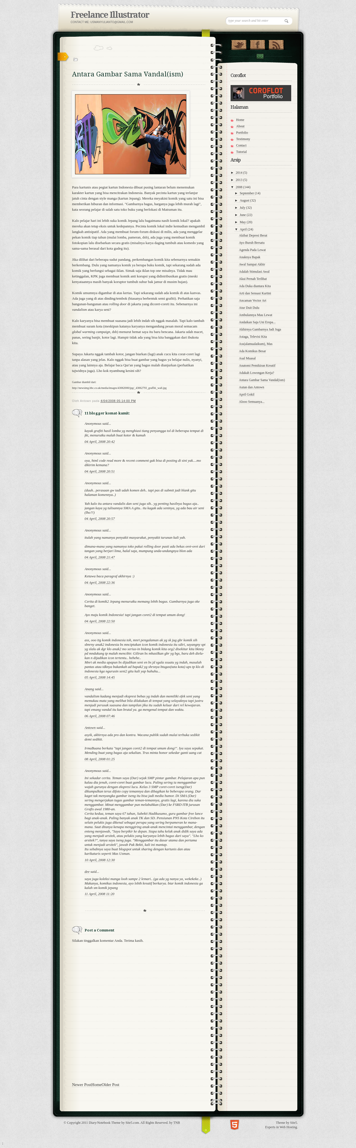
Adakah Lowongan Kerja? (256, 373)
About (240, 126)
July (243, 208)
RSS (276, 43)
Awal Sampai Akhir (252, 264)
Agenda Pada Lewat (252, 250)
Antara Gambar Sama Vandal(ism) (262, 380)
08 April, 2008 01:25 (100, 759)
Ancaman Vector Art (252, 300)
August (245, 200)
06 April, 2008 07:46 (100, 716)
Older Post (110, 1084)
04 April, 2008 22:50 (100, 621)
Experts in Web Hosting (281, 1127)
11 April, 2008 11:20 (99, 894)
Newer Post (82, 1084)
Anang (89, 689)
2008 (239, 187)
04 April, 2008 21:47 (100, 557)
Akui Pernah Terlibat (253, 279)
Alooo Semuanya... (251, 402)
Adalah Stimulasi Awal (254, 272)
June (243, 215)
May (243, 222)
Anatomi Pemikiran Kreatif (257, 365)
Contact (260, 56)
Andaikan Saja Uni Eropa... (257, 322)
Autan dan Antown (251, 387)
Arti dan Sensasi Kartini (255, 293)
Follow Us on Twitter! (238, 43)
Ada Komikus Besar (252, 351)
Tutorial (241, 152)
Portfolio (242, 133)
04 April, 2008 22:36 (100, 582)
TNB (176, 1123)
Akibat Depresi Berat (253, 235)
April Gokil (246, 394)
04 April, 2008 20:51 (100, 471)
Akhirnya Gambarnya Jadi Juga (260, 329)
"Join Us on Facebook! (257, 43)
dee (87, 871)
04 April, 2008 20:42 (100, 441)
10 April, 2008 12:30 (100, 860)
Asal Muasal (247, 358)
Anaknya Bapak (249, 257)
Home (97, 1084)
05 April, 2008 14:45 (100, 677)
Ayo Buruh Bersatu (251, 243)
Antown (90, 727)
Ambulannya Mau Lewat (255, 315)
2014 (239, 173)
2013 (239, 180)
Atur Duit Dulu (249, 308)
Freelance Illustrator (110, 15)
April (244, 229)
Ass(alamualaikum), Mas (256, 344)
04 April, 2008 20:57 (100, 518)
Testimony (243, 139)
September (247, 193)
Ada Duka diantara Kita (255, 286)
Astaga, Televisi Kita (253, 337)
